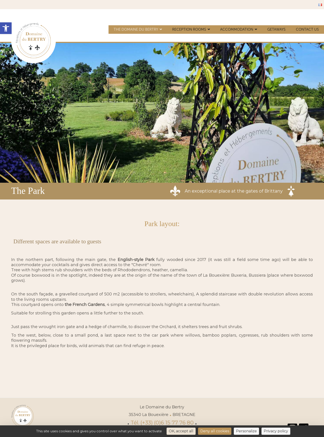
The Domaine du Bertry (136, 29)
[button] (6, 28)
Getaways (276, 29)
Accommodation (236, 29)
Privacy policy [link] (276, 431)
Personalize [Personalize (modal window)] (246, 431)
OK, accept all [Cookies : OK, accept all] (181, 431)
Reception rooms (189, 29)
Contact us (307, 29)
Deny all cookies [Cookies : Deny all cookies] (214, 431)
